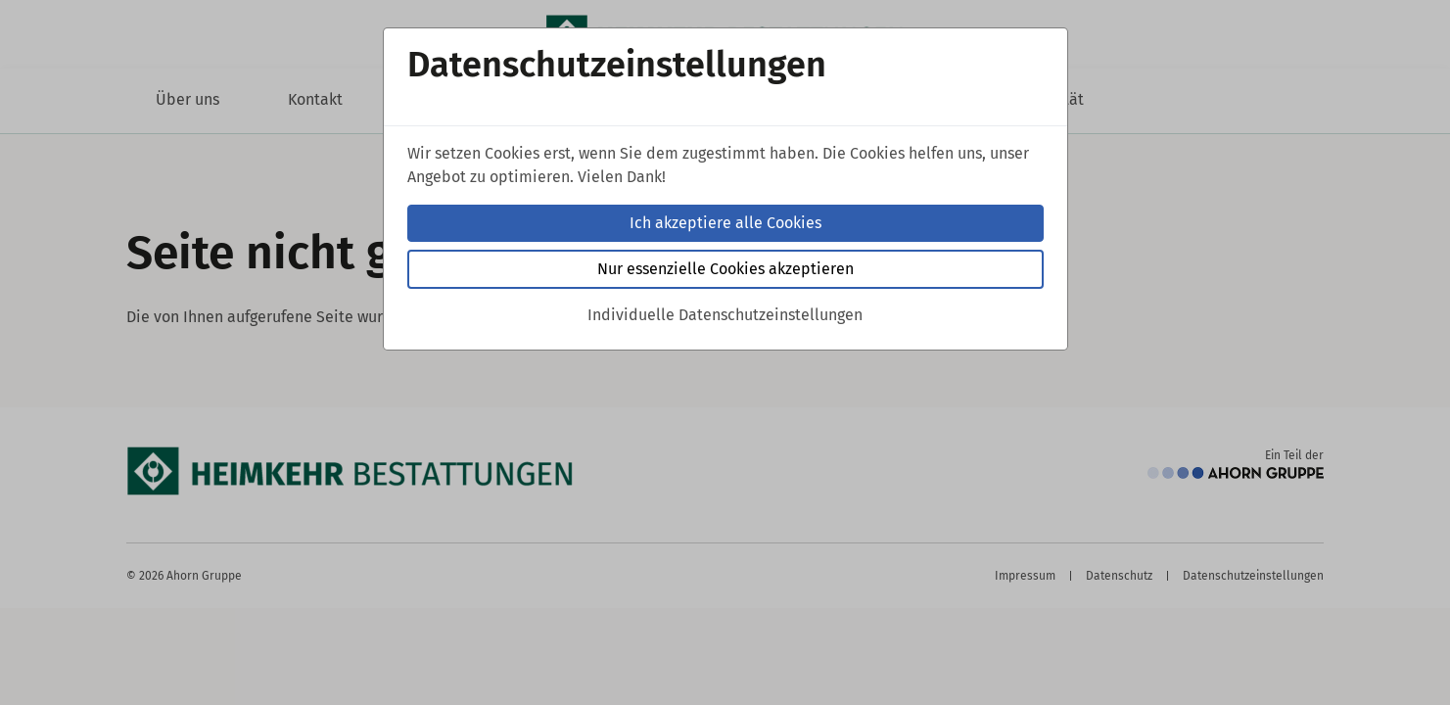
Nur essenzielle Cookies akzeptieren (725, 268)
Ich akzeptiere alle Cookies (725, 222)
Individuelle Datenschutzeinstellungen (725, 315)
